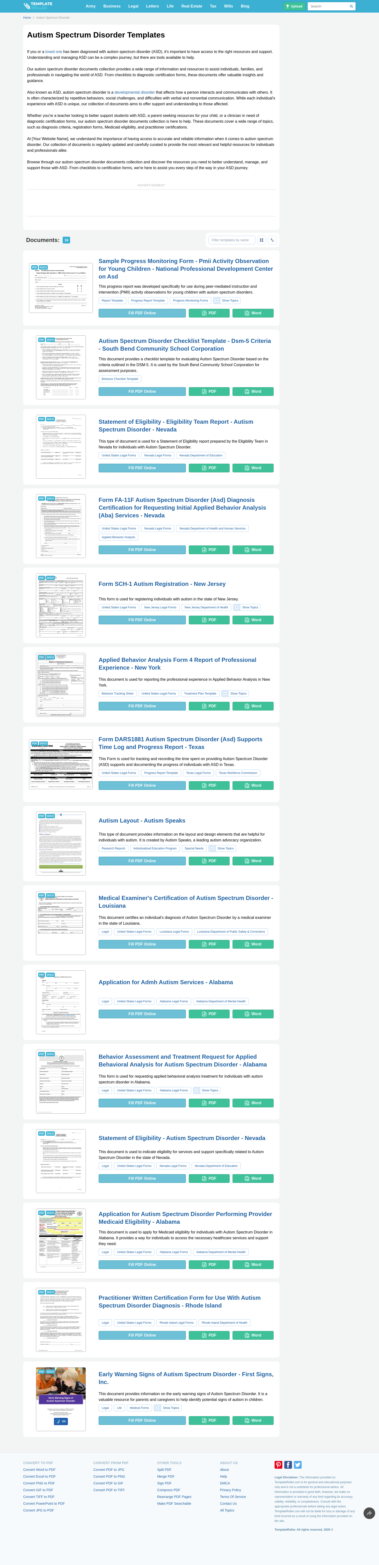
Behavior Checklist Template (120, 379)
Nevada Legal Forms (157, 455)
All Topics (227, 1510)
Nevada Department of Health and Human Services (212, 528)
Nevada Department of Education (200, 455)
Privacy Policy (230, 1490)
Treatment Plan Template (200, 693)
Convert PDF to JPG (108, 1470)
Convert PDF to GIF (108, 1483)
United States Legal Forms (119, 455)
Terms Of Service (233, 1497)
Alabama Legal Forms (174, 1001)
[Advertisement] (151, 203)
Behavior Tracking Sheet (117, 693)
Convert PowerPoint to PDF (44, 1503)
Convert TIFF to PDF (39, 1497)
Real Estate (191, 6)
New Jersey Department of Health (206, 607)
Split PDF (164, 1470)
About (224, 1470)
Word (253, 313)
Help (223, 1476)
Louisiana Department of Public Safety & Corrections (231, 931)
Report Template (112, 300)
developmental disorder (135, 92)
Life (170, 6)
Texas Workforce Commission (238, 773)
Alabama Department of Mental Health (221, 1001)
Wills (228, 6)
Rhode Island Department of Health (224, 1322)
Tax (213, 6)
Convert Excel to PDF (39, 1476)
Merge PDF (166, 1476)
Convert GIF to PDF (38, 1490)
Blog (245, 6)
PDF (209, 313)
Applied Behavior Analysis (118, 537)
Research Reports (113, 848)
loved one (53, 52)
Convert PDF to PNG (109, 1476)
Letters (152, 6)
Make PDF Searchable (174, 1503)
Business (112, 6)
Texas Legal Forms (198, 773)
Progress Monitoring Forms (190, 300)
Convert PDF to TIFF (109, 1490)
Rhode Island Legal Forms (177, 1322)
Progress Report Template (148, 300)
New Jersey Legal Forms (160, 607)
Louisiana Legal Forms (174, 931)
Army (91, 6)
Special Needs (194, 848)
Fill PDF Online (142, 313)
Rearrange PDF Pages (174, 1497)
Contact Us (228, 1503)
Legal (133, 6)
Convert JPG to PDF (38, 1510)
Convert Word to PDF (39, 1470)
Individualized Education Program (155, 848)
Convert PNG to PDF (39, 1483)
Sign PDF (164, 1483)
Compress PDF (168, 1490)
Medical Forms (139, 1408)
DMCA (225, 1483)
